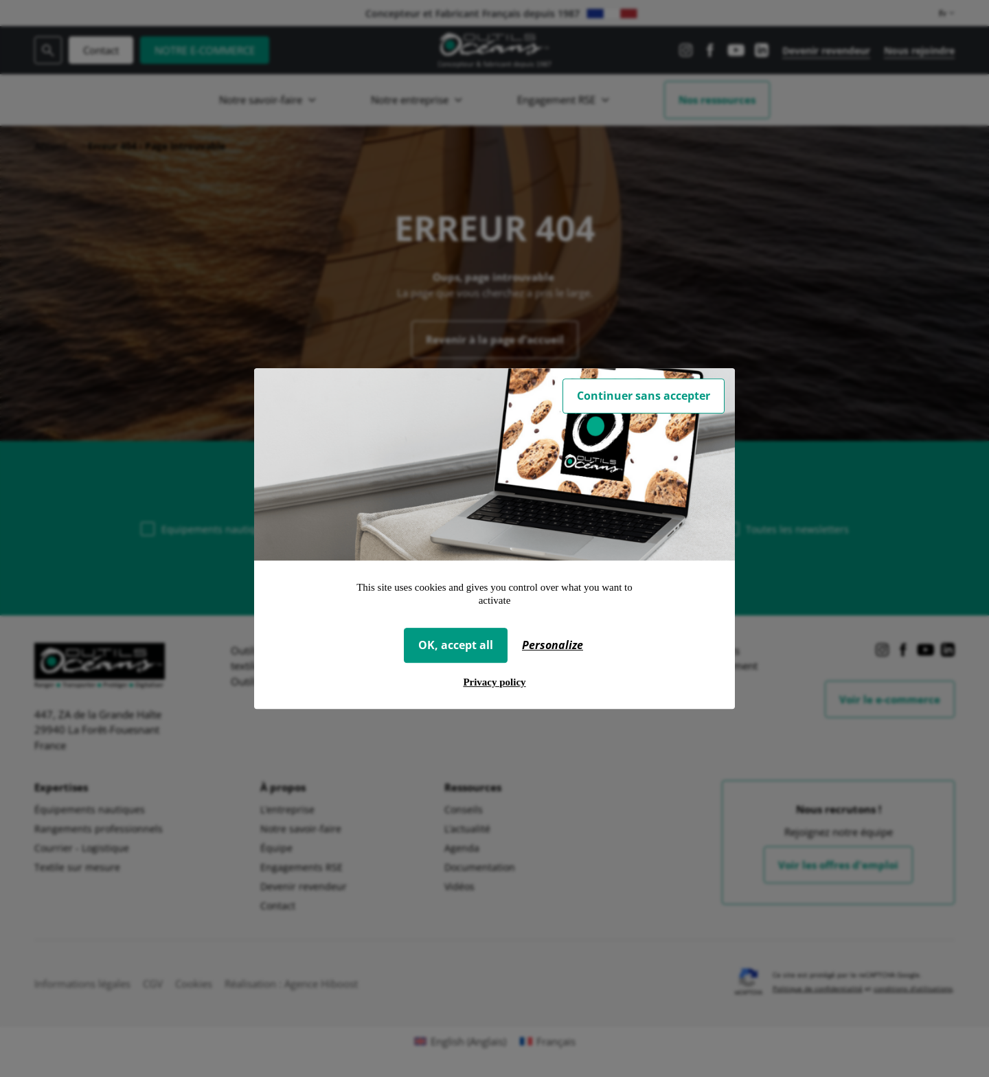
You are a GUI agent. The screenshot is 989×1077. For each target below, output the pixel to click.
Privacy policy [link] (494, 682)
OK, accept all (455, 645)
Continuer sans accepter (643, 395)
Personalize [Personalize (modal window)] (552, 645)
